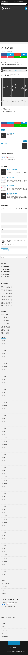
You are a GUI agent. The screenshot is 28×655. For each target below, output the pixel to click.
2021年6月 (4, 535)
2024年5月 (4, 421)
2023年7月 (4, 454)
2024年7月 (4, 415)
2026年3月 (4, 350)
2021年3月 (4, 545)
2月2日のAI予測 (4, 143)
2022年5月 (4, 499)
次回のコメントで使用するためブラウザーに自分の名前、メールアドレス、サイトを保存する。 (14, 241)
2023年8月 (4, 450)
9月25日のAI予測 (10, 185)
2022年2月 (4, 509)
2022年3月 (4, 506)
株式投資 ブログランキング (6, 616)
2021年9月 (4, 525)
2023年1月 (4, 473)
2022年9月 (4, 486)
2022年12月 (4, 476)
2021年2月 (4, 548)
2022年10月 (4, 483)
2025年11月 (4, 363)
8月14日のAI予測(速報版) (12, 193)
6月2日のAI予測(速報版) (5, 274)
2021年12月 (4, 515)
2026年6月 (4, 340)
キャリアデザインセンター (17, 70)
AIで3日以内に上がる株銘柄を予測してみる (17, 651)
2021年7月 (4, 532)
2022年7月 (4, 493)
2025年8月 (4, 372)
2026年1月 (4, 356)
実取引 (3, 590)
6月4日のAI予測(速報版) (5, 269)
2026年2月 (4, 353)
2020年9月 (4, 564)
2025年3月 (4, 389)
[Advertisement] (14, 26)
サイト (2, 234)
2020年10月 (4, 561)
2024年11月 (4, 402)
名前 (2, 224)
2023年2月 (4, 470)
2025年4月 (4, 385)
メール (2, 229)
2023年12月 (4, 437)
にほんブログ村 (4, 159)
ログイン (3, 626)
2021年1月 (4, 551)
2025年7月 (4, 376)
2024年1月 (4, 434)
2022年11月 (4, 480)
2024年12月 (4, 398)
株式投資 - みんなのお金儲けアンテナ (8, 617)
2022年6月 (4, 496)
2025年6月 (4, 379)
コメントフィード (5, 633)
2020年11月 (4, 558)
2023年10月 (4, 444)
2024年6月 (4, 418)
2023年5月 (4, 460)
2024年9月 (4, 408)
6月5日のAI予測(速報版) (5, 266)
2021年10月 (4, 522)
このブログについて (7, 647)
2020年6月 (4, 574)
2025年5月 (4, 382)
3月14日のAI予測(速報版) (12, 169)
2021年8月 (4, 528)
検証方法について (15, 647)
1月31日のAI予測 (10, 133)
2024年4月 (4, 424)
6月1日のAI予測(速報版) (5, 276)
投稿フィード (4, 630)
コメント (2, 211)
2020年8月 (4, 567)
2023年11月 (4, 441)
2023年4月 (4, 463)
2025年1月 (4, 395)
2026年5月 (4, 343)
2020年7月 (4, 571)
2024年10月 (4, 405)
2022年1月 (4, 512)
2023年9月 (4, 447)
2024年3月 (4, 428)
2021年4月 (4, 541)
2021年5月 (4, 538)
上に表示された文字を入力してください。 (9, 244)
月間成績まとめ (5, 593)
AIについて (23, 647)
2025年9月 (4, 369)
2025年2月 (4, 392)
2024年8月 (4, 411)
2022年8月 (4, 489)
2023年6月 (4, 457)
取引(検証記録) (9, 51)
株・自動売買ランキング (11, 159)
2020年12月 (4, 554)
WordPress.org (5, 636)
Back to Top (14, 642)
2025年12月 (4, 359)
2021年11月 (4, 519)
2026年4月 (4, 346)
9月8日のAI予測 (10, 177)
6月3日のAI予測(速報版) (5, 271)
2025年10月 (4, 366)
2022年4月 (4, 502)
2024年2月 (4, 431)
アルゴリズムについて (6, 583)
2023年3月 (4, 467)
